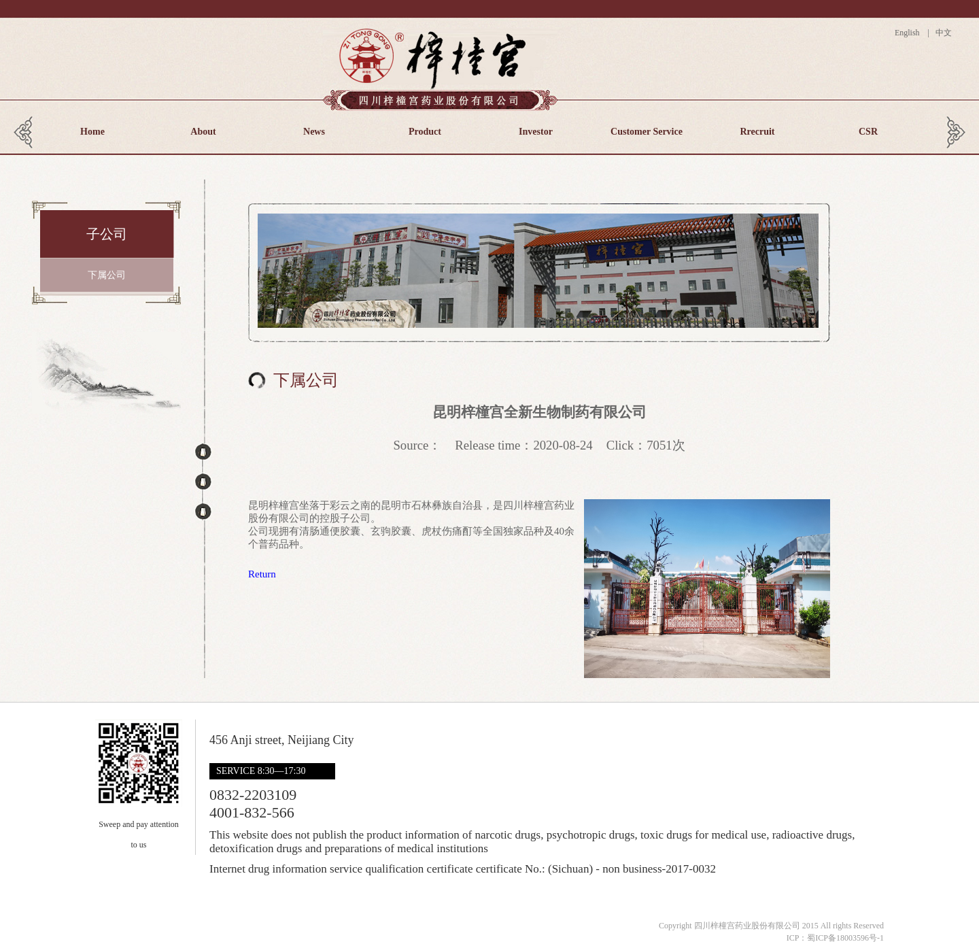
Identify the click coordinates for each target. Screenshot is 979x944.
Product (425, 132)
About (203, 132)
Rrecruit (757, 132)
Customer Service (647, 132)
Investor (536, 132)
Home (92, 132)
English (910, 32)
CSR (868, 132)
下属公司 (107, 275)
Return (262, 574)
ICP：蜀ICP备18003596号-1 (835, 938)
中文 (942, 32)
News (314, 132)
